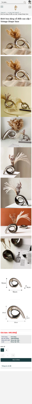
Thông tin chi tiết (6, 366)
